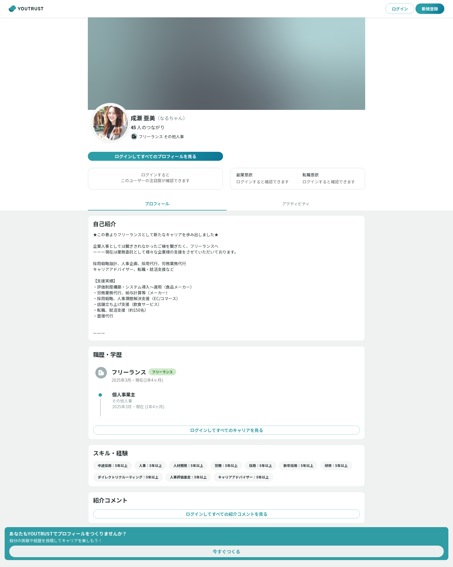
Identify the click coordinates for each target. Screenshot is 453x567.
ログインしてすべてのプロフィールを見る (155, 156)
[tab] (157, 203)
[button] (226, 63)
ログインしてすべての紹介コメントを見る (226, 514)
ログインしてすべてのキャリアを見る (226, 430)
